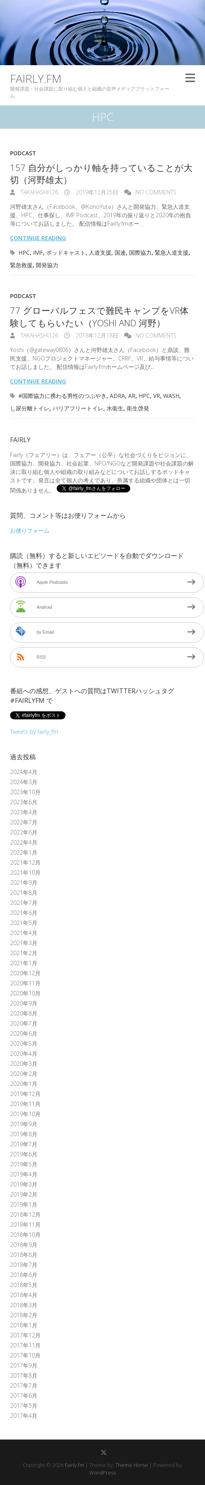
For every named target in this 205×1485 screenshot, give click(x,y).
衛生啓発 (138, 408)
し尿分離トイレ (29, 408)
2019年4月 (23, 1174)
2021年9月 (23, 882)
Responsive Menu (190, 78)
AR (131, 396)
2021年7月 (23, 902)
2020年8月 (23, 1013)
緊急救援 (21, 265)
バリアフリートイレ (78, 408)
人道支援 (100, 252)
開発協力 (47, 265)
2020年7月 (23, 1023)
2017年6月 (23, 1395)
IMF (38, 252)
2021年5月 (23, 923)
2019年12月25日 (96, 192)
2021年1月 (23, 963)
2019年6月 (23, 1154)
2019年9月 (23, 1124)
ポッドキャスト (66, 252)
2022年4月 (23, 842)
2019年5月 (23, 1164)
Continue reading (38, 238)
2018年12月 (25, 1214)
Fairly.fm (36, 78)
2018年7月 (23, 1265)
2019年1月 (23, 1204)
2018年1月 (23, 1325)
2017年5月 (23, 1405)
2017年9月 (23, 1365)
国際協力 (140, 252)
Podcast (23, 153)
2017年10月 (25, 1355)
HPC (24, 252)
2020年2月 (23, 1073)
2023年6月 (23, 802)
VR (156, 396)
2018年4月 (23, 1295)
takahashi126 (38, 192)
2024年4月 (23, 772)
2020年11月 (25, 983)
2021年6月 (23, 913)
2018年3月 (23, 1305)
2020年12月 (25, 973)
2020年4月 (23, 1053)
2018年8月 (23, 1254)
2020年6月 (23, 1033)
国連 (120, 252)
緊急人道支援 (172, 252)
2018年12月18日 (96, 335)
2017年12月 (25, 1335)
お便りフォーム (29, 530)
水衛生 (115, 408)
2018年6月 (23, 1275)
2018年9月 (23, 1244)
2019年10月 (25, 1114)
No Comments (155, 192)
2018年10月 (25, 1234)
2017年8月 (23, 1375)
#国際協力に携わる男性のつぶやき (62, 396)
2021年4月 (23, 933)
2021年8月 (23, 892)
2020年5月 (23, 1043)
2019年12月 (25, 1094)
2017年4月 (23, 1415)
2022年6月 (23, 832)
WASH (171, 396)
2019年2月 (23, 1194)
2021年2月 (23, 953)
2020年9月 (23, 1003)
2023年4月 (23, 812)
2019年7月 (23, 1144)
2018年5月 (23, 1285)
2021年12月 (25, 862)
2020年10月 (25, 993)
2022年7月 (23, 822)
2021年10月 (25, 872)
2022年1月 (23, 852)
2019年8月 (23, 1134)
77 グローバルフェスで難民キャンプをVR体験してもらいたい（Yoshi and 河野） (99, 316)
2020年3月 (23, 1063)
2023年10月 (25, 792)
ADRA (117, 396)
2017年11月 (25, 1345)
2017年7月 (23, 1385)
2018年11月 (25, 1224)
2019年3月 (23, 1184)
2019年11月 (25, 1104)
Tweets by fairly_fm (34, 731)
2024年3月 (23, 782)
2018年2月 (23, 1315)
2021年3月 (23, 943)
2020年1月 (23, 1083)
